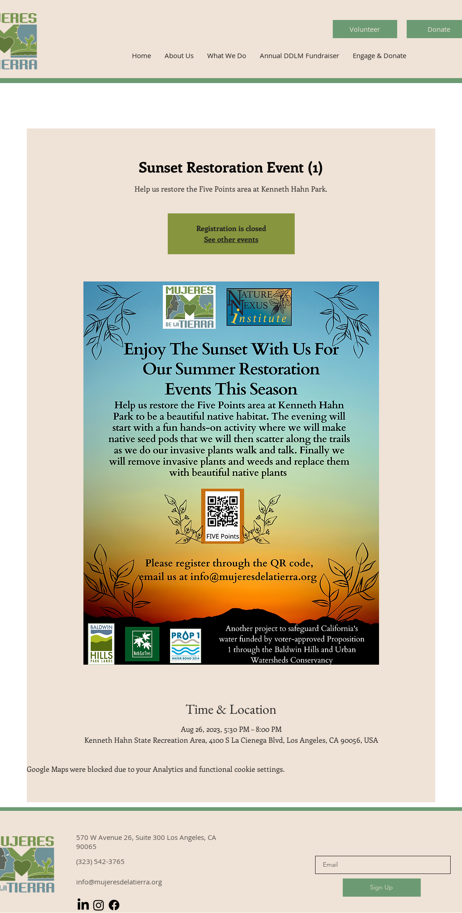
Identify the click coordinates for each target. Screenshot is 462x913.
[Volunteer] (365, 29)
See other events (231, 239)
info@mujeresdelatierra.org (119, 881)
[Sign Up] (382, 887)
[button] (179, 55)
